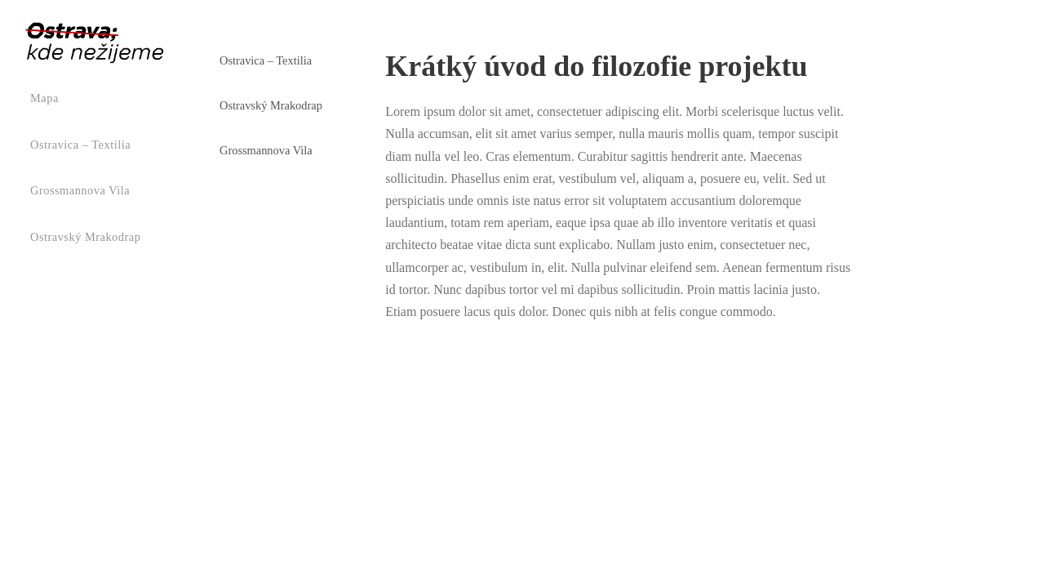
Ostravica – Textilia (80, 144)
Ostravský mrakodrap (85, 236)
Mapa (44, 98)
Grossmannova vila (80, 190)
